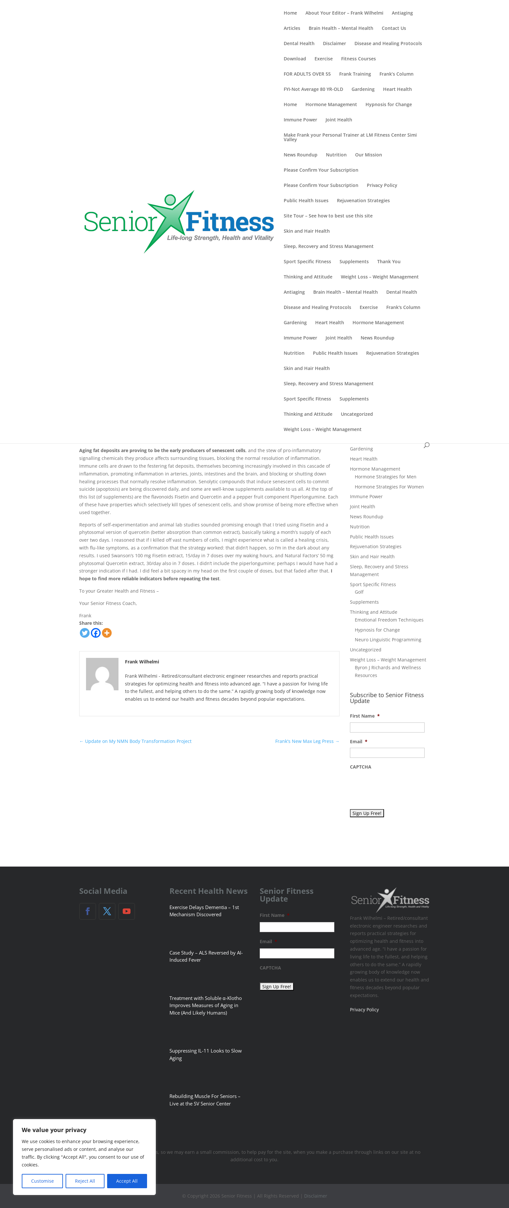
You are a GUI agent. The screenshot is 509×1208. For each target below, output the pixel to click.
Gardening (363, 89)
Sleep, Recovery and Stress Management (329, 246)
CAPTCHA (360, 767)
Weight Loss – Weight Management (380, 277)
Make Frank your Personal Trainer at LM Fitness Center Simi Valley (350, 137)
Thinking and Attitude (308, 277)
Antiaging (402, 13)
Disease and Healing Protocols (388, 43)
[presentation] (399, 786)
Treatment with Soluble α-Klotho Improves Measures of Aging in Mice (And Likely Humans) (205, 1005)
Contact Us (394, 28)
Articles (292, 28)
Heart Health (397, 89)
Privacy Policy (382, 185)
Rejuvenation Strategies (363, 200)
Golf (359, 592)
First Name (365, 716)
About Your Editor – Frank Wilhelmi (344, 13)
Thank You (389, 262)
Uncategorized (357, 414)
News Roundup (300, 155)
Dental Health (299, 43)
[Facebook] (96, 633)
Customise (42, 1181)
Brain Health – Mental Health (341, 28)
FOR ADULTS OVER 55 (307, 74)
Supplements (354, 262)
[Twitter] (85, 633)
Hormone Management (331, 104)
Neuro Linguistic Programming (388, 639)
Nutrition (336, 155)
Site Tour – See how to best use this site (328, 216)
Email (358, 742)
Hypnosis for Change (389, 104)
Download (295, 59)
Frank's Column (403, 307)
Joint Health (339, 120)
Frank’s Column (396, 74)
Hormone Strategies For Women (389, 487)
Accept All (127, 1181)
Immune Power (300, 120)
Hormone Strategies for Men (385, 477)
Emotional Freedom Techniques (389, 620)
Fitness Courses (358, 59)
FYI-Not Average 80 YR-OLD (313, 89)
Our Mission (368, 155)
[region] (84, 1157)
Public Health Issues (306, 200)
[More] (107, 633)
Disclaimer (334, 43)
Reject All (85, 1181)
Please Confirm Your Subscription (321, 170)
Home (290, 13)
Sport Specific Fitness (307, 262)
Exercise (324, 59)
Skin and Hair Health (307, 231)
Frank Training (355, 74)
